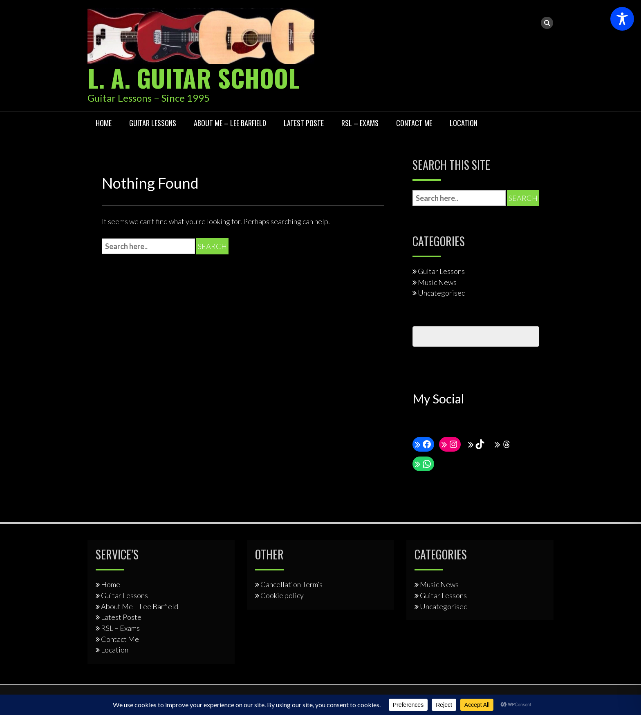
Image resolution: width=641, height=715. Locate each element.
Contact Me (414, 123)
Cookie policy (282, 595)
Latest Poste (304, 123)
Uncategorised (442, 292)
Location (463, 123)
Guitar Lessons (152, 123)
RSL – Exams (360, 123)
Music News (437, 282)
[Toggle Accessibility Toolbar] (622, 18)
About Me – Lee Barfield (230, 123)
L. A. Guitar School (193, 77)
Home (104, 123)
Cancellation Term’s (291, 584)
